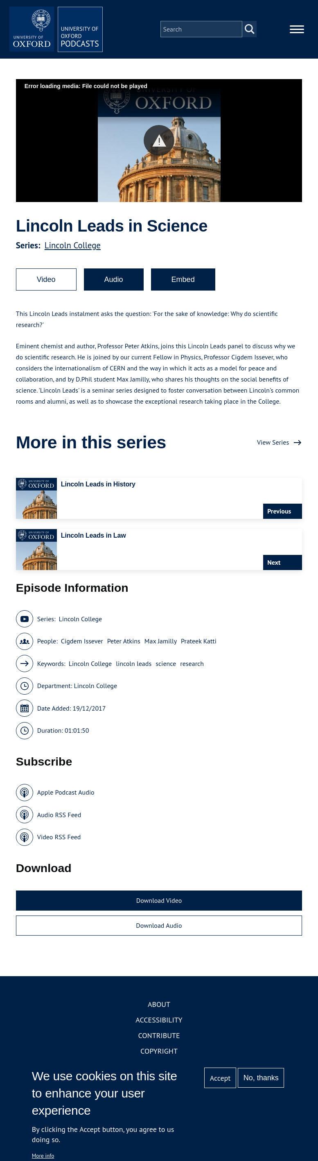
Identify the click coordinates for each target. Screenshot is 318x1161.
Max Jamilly (160, 643)
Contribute (159, 1038)
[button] (159, 142)
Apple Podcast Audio (66, 795)
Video (46, 282)
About (159, 1006)
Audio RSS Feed (59, 817)
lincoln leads (133, 666)
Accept (220, 1078)
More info (43, 1155)
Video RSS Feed (59, 839)
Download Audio (159, 928)
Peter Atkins (123, 643)
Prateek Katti (199, 643)
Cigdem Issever (82, 643)
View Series (273, 445)
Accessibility (158, 1022)
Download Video (159, 903)
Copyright (159, 1053)
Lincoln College (73, 247)
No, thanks (261, 1078)
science (166, 666)
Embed (183, 282)
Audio (113, 282)
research (192, 666)
